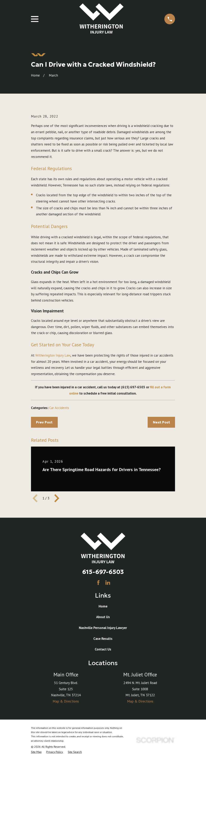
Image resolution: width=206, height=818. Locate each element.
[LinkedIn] (107, 651)
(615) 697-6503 (133, 455)
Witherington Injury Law (52, 423)
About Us (103, 685)
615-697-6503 (103, 640)
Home (103, 674)
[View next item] (57, 567)
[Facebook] (98, 651)
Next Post (161, 490)
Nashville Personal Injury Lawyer (103, 696)
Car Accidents (59, 476)
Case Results (102, 707)
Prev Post (44, 490)
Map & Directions (66, 769)
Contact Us (103, 718)
